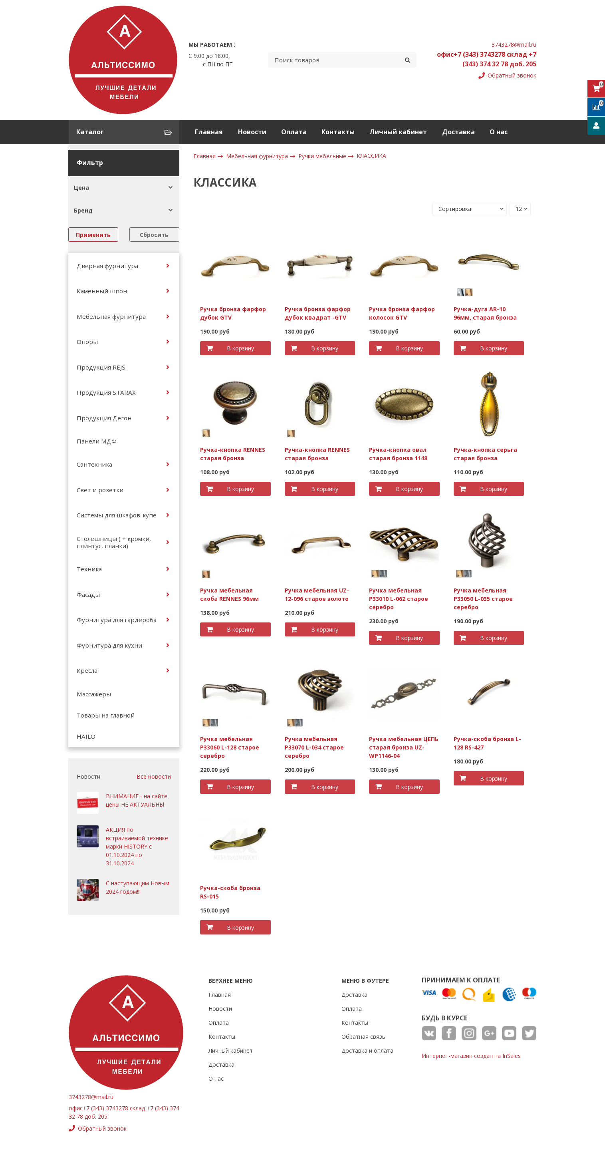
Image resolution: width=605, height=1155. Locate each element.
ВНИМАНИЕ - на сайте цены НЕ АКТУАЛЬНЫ (136, 800)
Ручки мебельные (323, 156)
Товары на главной (106, 715)
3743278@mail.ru (514, 44)
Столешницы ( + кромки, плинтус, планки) (114, 542)
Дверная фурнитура (107, 265)
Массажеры (94, 694)
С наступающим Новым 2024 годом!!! (137, 887)
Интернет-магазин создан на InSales (471, 1056)
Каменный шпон (102, 290)
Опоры (87, 341)
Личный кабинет (398, 131)
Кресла (87, 670)
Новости (252, 131)
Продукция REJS (101, 367)
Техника (89, 569)
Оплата (294, 131)
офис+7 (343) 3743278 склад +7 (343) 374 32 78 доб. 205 (486, 59)
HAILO (86, 736)
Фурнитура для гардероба (117, 619)
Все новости (154, 776)
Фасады (88, 594)
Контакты (338, 131)
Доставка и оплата (367, 1050)
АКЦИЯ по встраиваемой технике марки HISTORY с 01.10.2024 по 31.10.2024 (137, 846)
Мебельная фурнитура (111, 316)
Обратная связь (363, 1036)
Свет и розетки (100, 489)
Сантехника (94, 464)
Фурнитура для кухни (109, 645)
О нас (499, 131)
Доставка (458, 131)
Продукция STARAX (106, 392)
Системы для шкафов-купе (117, 515)
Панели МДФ (97, 441)
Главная (209, 131)
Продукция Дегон (104, 417)
